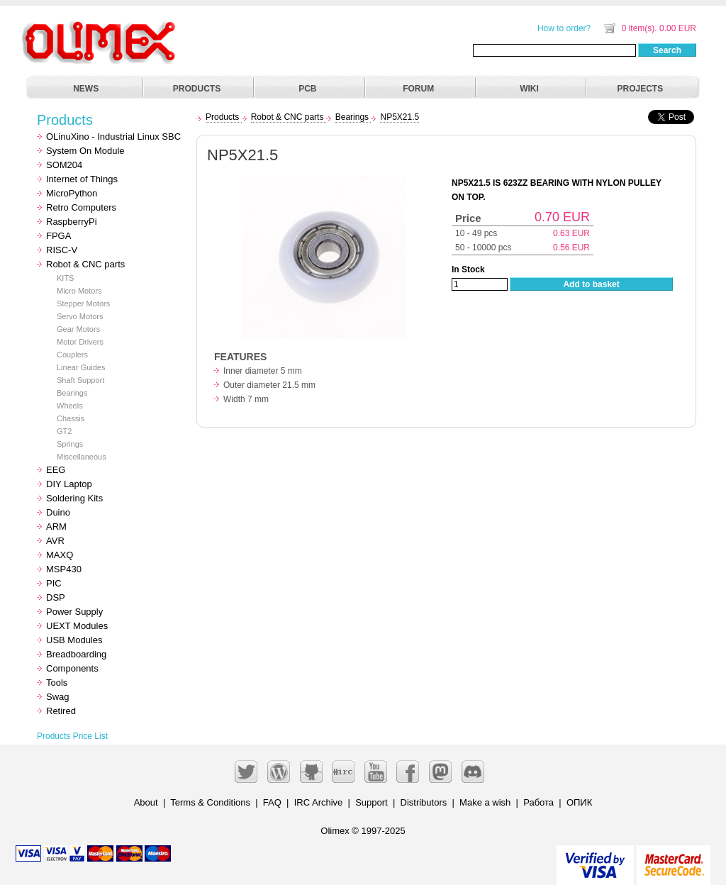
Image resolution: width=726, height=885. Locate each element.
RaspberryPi (71, 221)
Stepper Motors (83, 303)
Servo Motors (80, 316)
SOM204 (64, 165)
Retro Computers (81, 207)
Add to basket (591, 284)
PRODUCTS (196, 89)
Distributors (424, 802)
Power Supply (74, 611)
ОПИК (579, 802)
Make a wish (484, 802)
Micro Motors (79, 290)
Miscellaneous (81, 456)
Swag (57, 696)
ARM (56, 526)
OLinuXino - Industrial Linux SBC (113, 136)
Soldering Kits (74, 498)
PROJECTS (641, 89)
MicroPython (71, 193)
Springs (70, 444)
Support (371, 802)
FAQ (272, 802)
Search (667, 50)
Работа (538, 802)
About (146, 802)
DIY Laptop (69, 484)
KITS (65, 278)
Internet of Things (82, 179)
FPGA (58, 235)
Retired (61, 711)
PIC (54, 583)
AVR (55, 540)
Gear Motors (78, 329)
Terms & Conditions (210, 802)
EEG (55, 469)
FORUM (418, 89)
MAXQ (59, 555)
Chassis (70, 418)
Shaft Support (80, 380)
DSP (55, 597)
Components (72, 668)
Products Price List (72, 736)
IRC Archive (318, 802)
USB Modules (74, 640)
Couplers (72, 354)
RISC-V (61, 250)
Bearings (72, 393)
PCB (307, 89)
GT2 (64, 431)
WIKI (529, 89)
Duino (58, 512)
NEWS (86, 89)
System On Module (85, 150)
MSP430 (64, 569)
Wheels (70, 405)
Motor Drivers (80, 342)
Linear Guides (81, 367)
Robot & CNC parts (85, 264)
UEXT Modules (77, 625)
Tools (56, 682)
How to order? (564, 28)
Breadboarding (76, 654)
